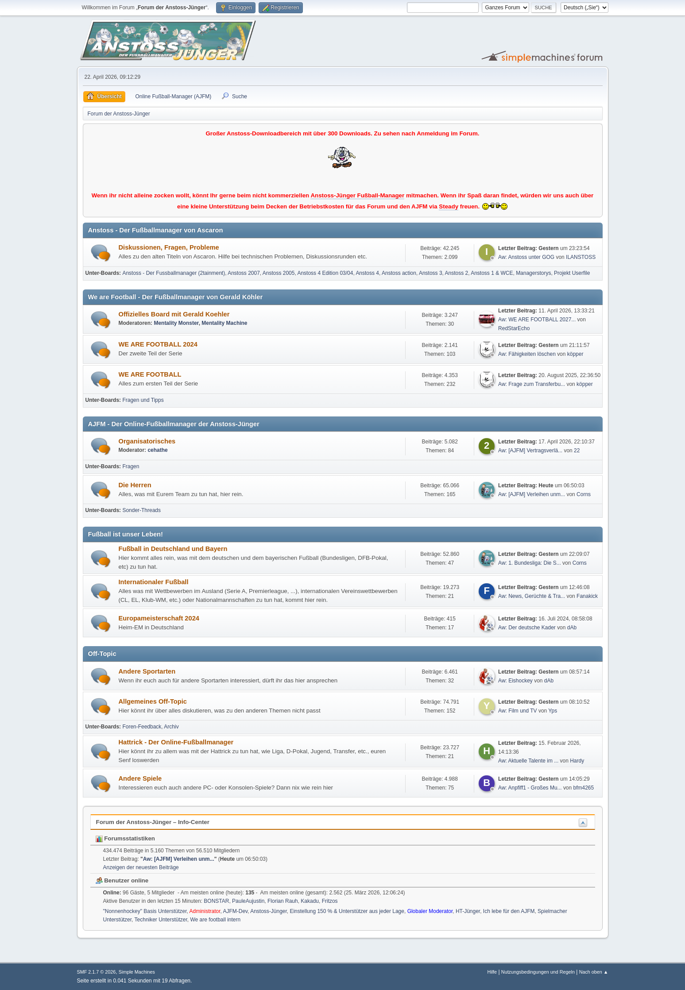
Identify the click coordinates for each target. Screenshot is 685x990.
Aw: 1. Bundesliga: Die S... (529, 563)
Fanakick (587, 596)
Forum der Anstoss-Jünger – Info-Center (152, 822)
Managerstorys (533, 273)
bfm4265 (583, 788)
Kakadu (310, 901)
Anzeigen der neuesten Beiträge (141, 867)
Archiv (171, 727)
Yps (552, 711)
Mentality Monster (176, 323)
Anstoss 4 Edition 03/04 (325, 273)
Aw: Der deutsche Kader (527, 627)
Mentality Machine (224, 323)
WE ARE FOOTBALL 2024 (158, 344)
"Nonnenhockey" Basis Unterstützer (145, 911)
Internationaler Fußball (154, 582)
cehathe (157, 450)
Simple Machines (137, 972)
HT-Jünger (468, 911)
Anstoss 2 (456, 273)
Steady (448, 206)
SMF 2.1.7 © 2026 (96, 972)
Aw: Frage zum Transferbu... (531, 384)
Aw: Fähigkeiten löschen (527, 354)
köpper (575, 354)
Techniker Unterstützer (161, 920)
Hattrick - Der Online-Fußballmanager (176, 742)
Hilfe (492, 972)
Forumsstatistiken (125, 838)
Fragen (130, 466)
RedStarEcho (514, 328)
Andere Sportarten (147, 671)
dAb (572, 627)
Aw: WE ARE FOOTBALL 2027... (537, 319)
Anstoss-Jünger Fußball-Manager (357, 195)
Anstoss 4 (367, 273)
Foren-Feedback (141, 727)
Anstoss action (399, 273)
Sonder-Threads (141, 510)
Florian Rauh (282, 901)
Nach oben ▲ (593, 972)
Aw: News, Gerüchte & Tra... (531, 596)
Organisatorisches (147, 441)
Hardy (577, 761)
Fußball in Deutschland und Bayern (173, 548)
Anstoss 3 (430, 273)
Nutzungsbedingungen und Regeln (538, 972)
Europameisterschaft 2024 (159, 618)
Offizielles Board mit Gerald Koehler (174, 314)
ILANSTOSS (581, 257)
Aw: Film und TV (517, 711)
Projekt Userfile (572, 273)
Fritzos (330, 901)
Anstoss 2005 (279, 273)
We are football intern (215, 920)
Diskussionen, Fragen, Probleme (169, 247)
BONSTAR (216, 901)
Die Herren (135, 485)
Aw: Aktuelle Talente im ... (528, 761)
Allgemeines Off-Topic (153, 701)
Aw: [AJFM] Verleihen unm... (531, 494)
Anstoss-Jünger (268, 911)
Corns (584, 494)
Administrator (205, 911)
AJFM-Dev (235, 911)
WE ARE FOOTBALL (150, 374)
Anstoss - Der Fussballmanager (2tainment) (173, 273)
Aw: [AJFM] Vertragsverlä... (530, 450)
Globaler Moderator (430, 911)
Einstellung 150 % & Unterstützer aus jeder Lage (347, 911)
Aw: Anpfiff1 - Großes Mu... (529, 788)
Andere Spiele (140, 778)
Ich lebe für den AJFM (509, 911)
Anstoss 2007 (244, 273)
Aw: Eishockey (515, 681)
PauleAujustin (248, 901)
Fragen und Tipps (142, 400)
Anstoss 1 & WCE (492, 273)
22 (577, 450)
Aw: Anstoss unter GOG (527, 257)
